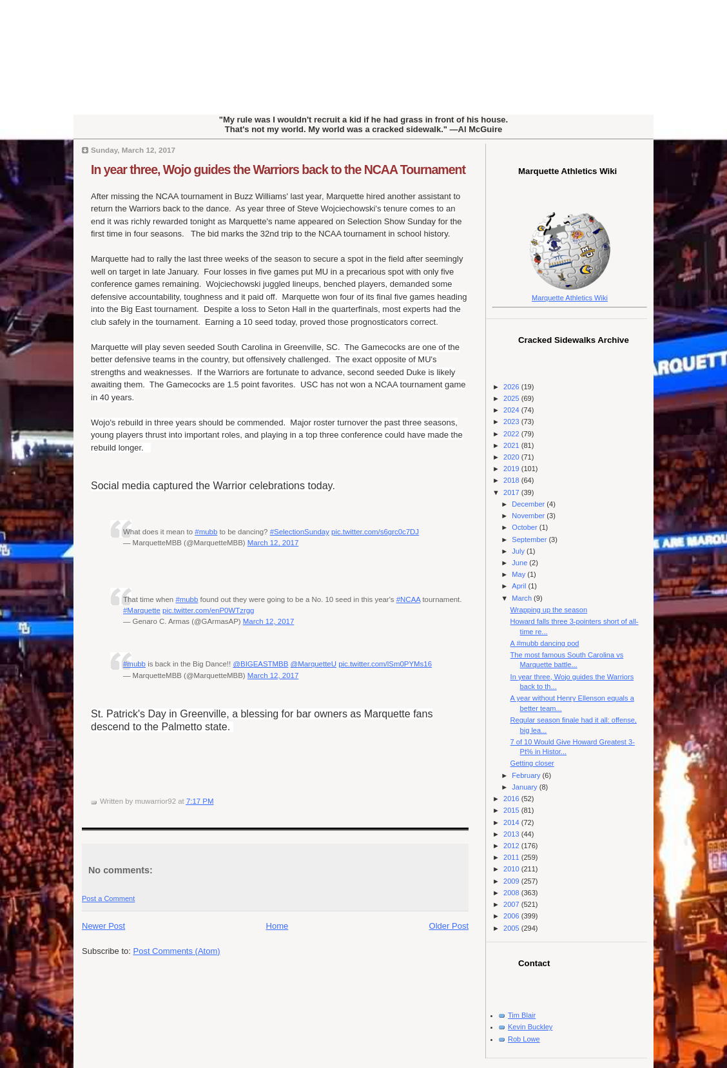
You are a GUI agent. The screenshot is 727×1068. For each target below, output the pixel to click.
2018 (512, 480)
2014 (512, 822)
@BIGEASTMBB (260, 664)
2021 (512, 445)
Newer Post (103, 926)
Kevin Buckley (530, 1027)
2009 (512, 881)
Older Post (449, 926)
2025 (512, 398)
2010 (512, 869)
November (529, 515)
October (525, 527)
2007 (512, 904)
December (529, 504)
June (520, 563)
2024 (512, 410)
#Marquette (141, 610)
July (519, 551)
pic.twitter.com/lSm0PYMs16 (385, 664)
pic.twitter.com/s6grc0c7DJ (375, 532)
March (523, 598)
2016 (512, 798)
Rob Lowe (524, 1039)
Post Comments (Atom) (176, 951)
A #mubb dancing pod (544, 643)
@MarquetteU (313, 664)
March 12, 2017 (272, 543)
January (525, 787)
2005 (512, 928)
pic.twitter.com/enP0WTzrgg (208, 610)
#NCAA (408, 599)
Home (277, 926)
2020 (512, 457)
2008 (512, 893)
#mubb (206, 532)
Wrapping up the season (549, 610)
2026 (512, 387)
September (530, 539)
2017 (512, 492)
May (519, 574)
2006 (512, 916)
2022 (512, 434)
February (527, 775)
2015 (512, 810)
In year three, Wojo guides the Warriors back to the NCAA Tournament (278, 169)
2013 (512, 834)
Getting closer (532, 763)
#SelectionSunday (299, 532)
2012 (512, 846)
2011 (512, 857)
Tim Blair (522, 1015)
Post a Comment (108, 898)
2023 (512, 421)
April (520, 586)
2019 (512, 468)
